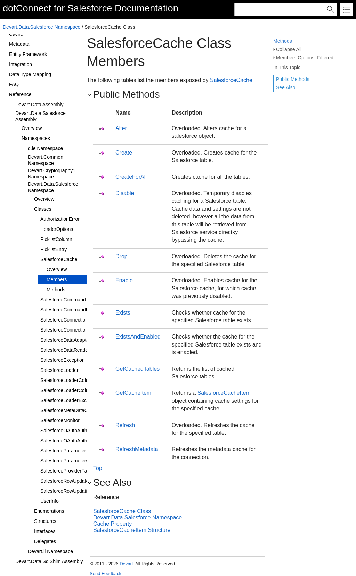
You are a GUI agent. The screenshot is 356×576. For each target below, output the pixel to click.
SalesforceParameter (63, 450)
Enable (124, 280)
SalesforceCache (59, 259)
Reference (20, 94)
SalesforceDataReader (65, 350)
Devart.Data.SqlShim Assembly (49, 561)
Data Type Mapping (30, 74)
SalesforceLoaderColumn (67, 380)
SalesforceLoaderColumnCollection (78, 390)
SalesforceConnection (64, 320)
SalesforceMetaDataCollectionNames (80, 410)
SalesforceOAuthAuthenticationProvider (83, 430)
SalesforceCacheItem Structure (131, 530)
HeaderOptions (56, 229)
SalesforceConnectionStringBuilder (78, 330)
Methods (282, 41)
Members (57, 279)
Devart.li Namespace (50, 551)
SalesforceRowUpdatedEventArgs (77, 481)
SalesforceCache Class (122, 511)
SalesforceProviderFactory (69, 471)
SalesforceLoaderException (70, 400)
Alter (121, 128)
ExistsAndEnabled (138, 337)
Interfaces (44, 531)
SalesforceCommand (63, 299)
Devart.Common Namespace (45, 160)
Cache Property (112, 524)
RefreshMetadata (136, 449)
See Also (285, 87)
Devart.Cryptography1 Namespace (51, 174)
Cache (16, 34)
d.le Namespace (45, 148)
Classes (42, 209)
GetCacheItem (133, 393)
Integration (20, 64)
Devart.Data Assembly (39, 104)
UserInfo (49, 501)
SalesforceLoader (59, 370)
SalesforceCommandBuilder (70, 309)
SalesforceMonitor (60, 420)
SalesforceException (62, 360)
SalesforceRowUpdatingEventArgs (77, 491)
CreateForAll (131, 177)
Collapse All (288, 49)
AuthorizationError (60, 219)
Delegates (45, 541)
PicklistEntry (53, 249)
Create (123, 153)
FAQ (14, 84)
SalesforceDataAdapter (65, 340)
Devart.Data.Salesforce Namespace (41, 27)
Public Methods (292, 79)
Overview (32, 128)
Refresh (125, 425)
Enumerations (49, 511)
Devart (126, 563)
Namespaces (36, 138)
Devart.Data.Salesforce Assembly (40, 116)
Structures (45, 521)
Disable (124, 193)
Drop (121, 256)
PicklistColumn (56, 239)
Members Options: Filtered (304, 57)
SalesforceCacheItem (224, 393)
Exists (122, 313)
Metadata (19, 44)
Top (97, 468)
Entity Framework (28, 54)
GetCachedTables (137, 369)
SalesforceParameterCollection (73, 461)
